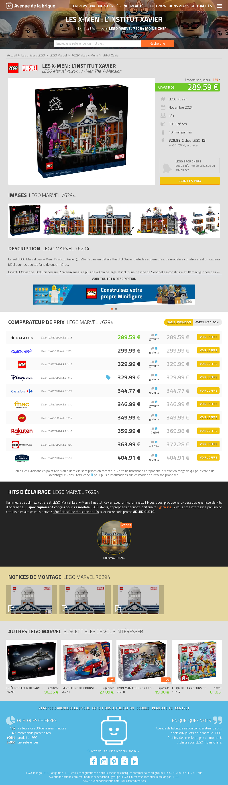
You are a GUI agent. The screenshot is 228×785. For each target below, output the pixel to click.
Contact (182, 708)
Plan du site (162, 708)
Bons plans (179, 6)
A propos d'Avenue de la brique (64, 708)
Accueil (12, 55)
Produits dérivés (105, 6)
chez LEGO (188, 140)
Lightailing (164, 507)
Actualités (202, 6)
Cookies (143, 708)
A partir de (166, 87)
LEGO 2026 (157, 6)
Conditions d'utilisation (113, 708)
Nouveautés (135, 6)
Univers (80, 6)
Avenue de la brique (30, 5)
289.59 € (203, 87)
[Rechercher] (157, 43)
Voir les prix (190, 180)
